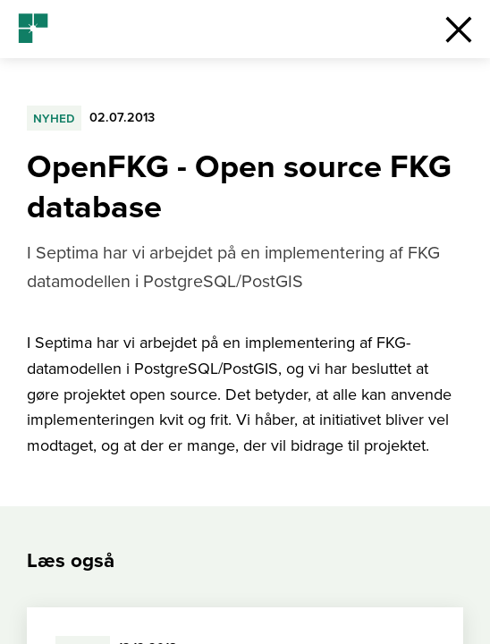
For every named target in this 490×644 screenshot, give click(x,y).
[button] (458, 29)
